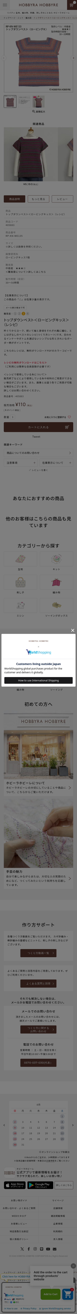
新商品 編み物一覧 (34, 1284)
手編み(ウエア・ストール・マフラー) (34, 1300)
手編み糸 (30, 1288)
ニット (20, 17)
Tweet (36, 436)
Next (73, 58)
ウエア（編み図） (41, 1304)
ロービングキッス (43, 1288)
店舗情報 (50, 1160)
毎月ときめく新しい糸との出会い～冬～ (47, 1272)
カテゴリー (22, 1272)
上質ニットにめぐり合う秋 (41, 1280)
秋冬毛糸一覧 (41, 1292)
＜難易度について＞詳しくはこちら (26, 271)
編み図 (29, 17)
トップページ (10, 17)
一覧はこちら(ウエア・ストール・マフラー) (37, 1296)
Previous (3, 58)
